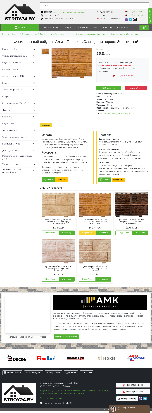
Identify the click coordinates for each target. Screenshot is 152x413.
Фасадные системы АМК (13, 76)
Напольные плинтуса (11, 144)
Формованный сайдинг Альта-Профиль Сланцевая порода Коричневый (132, 222)
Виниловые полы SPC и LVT (14, 103)
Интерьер (6, 96)
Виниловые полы (55, 393)
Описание (46, 125)
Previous (3, 358)
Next (149, 358)
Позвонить (61, 179)
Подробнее (50, 233)
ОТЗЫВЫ (71, 372)
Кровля (5, 83)
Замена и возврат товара (51, 398)
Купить (48, 179)
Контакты (107, 27)
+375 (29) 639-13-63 (135, 15)
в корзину (66, 233)
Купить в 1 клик (136, 88)
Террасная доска (9, 130)
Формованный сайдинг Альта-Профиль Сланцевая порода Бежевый (95, 268)
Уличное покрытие (10, 164)
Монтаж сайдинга (33, 372)
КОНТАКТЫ (87, 372)
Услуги (68, 27)
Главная (5, 34)
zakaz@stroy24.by (127, 398)
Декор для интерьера (11, 150)
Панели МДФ (8, 117)
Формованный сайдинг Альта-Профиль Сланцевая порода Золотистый (107, 34)
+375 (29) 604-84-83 (135, 11)
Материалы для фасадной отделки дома (17, 157)
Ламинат (6, 110)
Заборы (43, 393)
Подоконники (8, 123)
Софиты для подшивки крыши (15, 56)
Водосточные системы (12, 63)
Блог (95, 27)
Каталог (15, 34)
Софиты (60, 391)
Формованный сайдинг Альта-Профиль (57, 34)
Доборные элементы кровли (14, 137)
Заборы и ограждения (12, 90)
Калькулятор (82, 27)
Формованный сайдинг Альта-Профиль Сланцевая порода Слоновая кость (58, 222)
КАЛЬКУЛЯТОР (12, 372)
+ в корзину (109, 88)
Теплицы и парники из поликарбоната (11, 170)
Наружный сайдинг (10, 49)
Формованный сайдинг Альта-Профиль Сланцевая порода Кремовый (58, 268)
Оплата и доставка (51, 27)
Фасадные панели (29, 34)
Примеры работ (124, 27)
